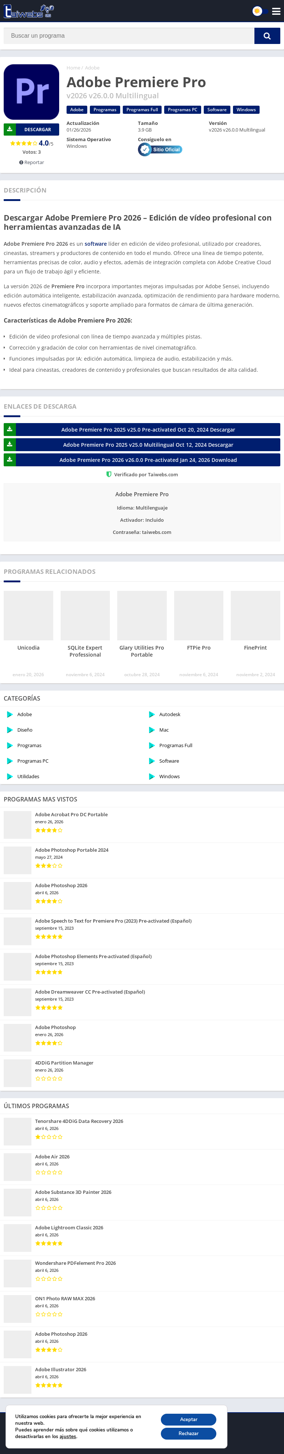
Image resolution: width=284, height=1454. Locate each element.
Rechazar (185, 1432)
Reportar (31, 162)
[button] (267, 36)
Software (217, 109)
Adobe (92, 67)
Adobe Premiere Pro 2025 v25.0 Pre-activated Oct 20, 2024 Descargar (119, 429)
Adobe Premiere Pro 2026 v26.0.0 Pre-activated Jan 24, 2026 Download (120, 459)
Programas (105, 109)
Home (73, 67)
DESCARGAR (27, 129)
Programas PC (182, 109)
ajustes (67, 1435)
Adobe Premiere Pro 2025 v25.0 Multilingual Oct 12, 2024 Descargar (118, 444)
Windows (246, 109)
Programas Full (142, 109)
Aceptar (185, 1417)
